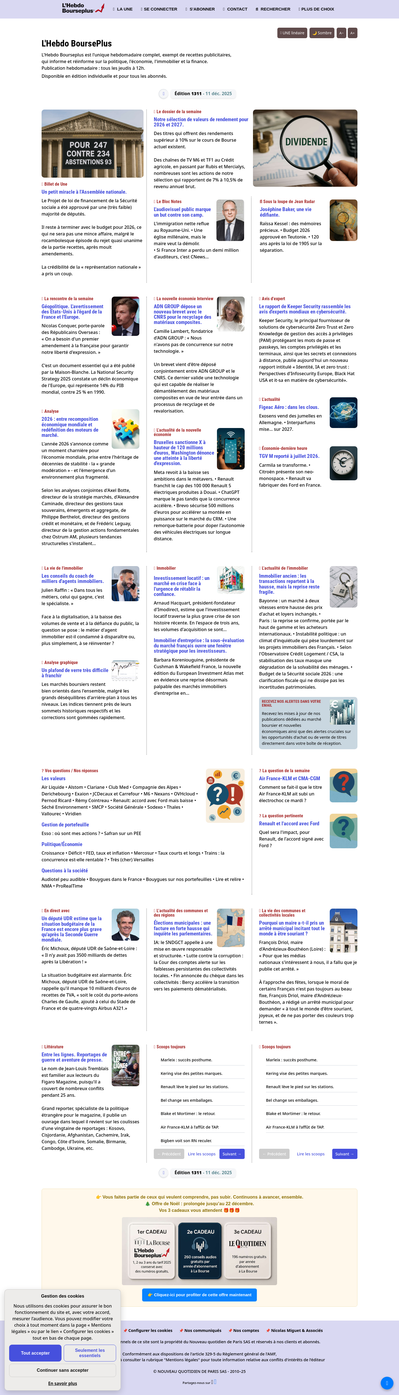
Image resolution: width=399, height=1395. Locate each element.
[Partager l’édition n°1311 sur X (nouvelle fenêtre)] (212, 1383)
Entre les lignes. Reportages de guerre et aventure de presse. (74, 1057)
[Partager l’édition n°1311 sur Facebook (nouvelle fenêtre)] (215, 1383)
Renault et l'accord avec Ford (289, 823)
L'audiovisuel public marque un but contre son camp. (182, 212)
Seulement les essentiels (90, 1353)
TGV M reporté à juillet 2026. (289, 456)
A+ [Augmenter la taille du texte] (353, 32)
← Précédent (169, 1154)
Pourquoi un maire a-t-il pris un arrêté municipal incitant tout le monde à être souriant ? (292, 928)
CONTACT (235, 9)
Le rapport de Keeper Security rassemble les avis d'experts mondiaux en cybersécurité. (305, 309)
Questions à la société (65, 870)
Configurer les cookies (150, 1330)
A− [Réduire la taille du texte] (341, 32)
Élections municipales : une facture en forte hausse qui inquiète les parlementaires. (183, 928)
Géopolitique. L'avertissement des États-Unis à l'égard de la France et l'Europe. (72, 311)
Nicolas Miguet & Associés (297, 1330)
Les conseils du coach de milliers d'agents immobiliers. (73, 578)
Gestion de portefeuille (65, 824)
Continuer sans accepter (63, 1370)
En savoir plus (62, 1383)
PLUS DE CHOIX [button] (316, 9)
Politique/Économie (62, 844)
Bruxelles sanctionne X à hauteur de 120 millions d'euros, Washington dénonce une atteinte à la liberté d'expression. (184, 453)
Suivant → (232, 1154)
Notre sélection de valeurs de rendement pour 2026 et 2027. (201, 122)
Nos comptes (246, 1330)
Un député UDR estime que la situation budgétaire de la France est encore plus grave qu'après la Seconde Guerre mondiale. (72, 929)
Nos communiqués (202, 1330)
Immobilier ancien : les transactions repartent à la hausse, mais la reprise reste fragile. (289, 584)
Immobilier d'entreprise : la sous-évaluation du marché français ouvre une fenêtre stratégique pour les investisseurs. (199, 645)
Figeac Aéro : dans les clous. (289, 407)
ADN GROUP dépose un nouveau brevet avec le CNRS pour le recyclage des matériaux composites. (182, 314)
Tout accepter (35, 1353)
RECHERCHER (273, 9)
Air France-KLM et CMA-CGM (289, 778)
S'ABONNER (200, 9)
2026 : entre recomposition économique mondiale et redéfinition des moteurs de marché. (70, 427)
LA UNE (123, 9)
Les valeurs (54, 778)
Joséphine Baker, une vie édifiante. (285, 212)
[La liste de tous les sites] (387, 1383)
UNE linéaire (292, 32)
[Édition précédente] (163, 93)
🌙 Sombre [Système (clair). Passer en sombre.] (322, 32)
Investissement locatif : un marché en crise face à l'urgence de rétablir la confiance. (181, 586)
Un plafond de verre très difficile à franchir (75, 673)
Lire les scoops (202, 1154)
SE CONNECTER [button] (159, 9)
